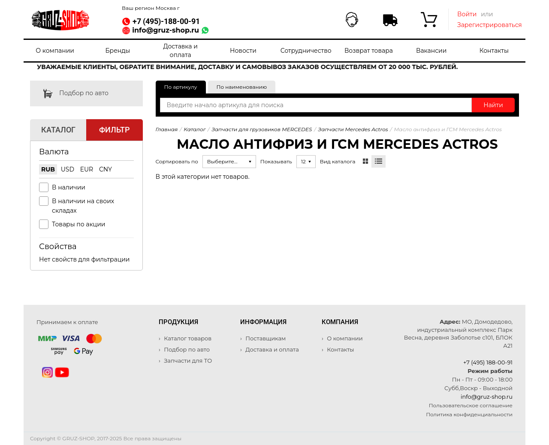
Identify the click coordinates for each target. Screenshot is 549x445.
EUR (87, 169)
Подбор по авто (69, 93)
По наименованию (242, 87)
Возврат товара (368, 50)
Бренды (117, 50)
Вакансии (431, 50)
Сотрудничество (306, 50)
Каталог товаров (187, 338)
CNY (105, 169)
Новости (243, 50)
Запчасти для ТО (187, 360)
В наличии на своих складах (83, 205)
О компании (55, 50)
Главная (167, 129)
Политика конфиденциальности (469, 414)
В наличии (68, 187)
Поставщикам (265, 338)
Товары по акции (78, 224)
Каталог (194, 129)
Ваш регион (151, 8)
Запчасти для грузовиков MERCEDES (261, 129)
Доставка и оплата (180, 50)
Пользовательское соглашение (471, 405)
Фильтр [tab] (114, 129)
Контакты (494, 50)
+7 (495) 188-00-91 (488, 362)
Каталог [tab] (58, 129)
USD (67, 169)
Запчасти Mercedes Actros (353, 129)
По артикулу (180, 87)
